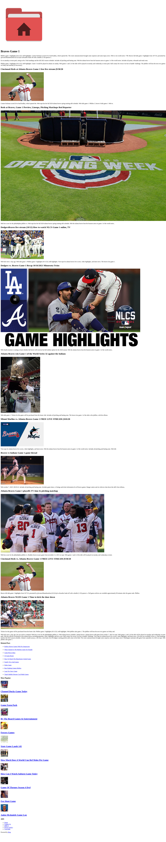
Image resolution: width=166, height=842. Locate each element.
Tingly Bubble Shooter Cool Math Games (16, 674)
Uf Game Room (9, 656)
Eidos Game (8, 665)
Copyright (7, 829)
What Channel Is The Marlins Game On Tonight (18, 649)
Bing (9, 832)
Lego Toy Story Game (10, 671)
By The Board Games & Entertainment (19, 719)
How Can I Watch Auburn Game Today (19, 774)
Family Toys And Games (11, 662)
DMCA (6, 826)
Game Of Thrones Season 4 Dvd (16, 787)
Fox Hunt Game (8, 801)
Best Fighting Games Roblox (12, 668)
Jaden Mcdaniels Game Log (14, 815)
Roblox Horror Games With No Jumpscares (17, 646)
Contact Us (7, 824)
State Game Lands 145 (11, 746)
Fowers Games (7, 732)
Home (6, 822)
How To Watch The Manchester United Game (17, 659)
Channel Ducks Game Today (14, 691)
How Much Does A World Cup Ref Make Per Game (24, 760)
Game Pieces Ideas (9, 653)
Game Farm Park (9, 705)
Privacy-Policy (8, 827)
